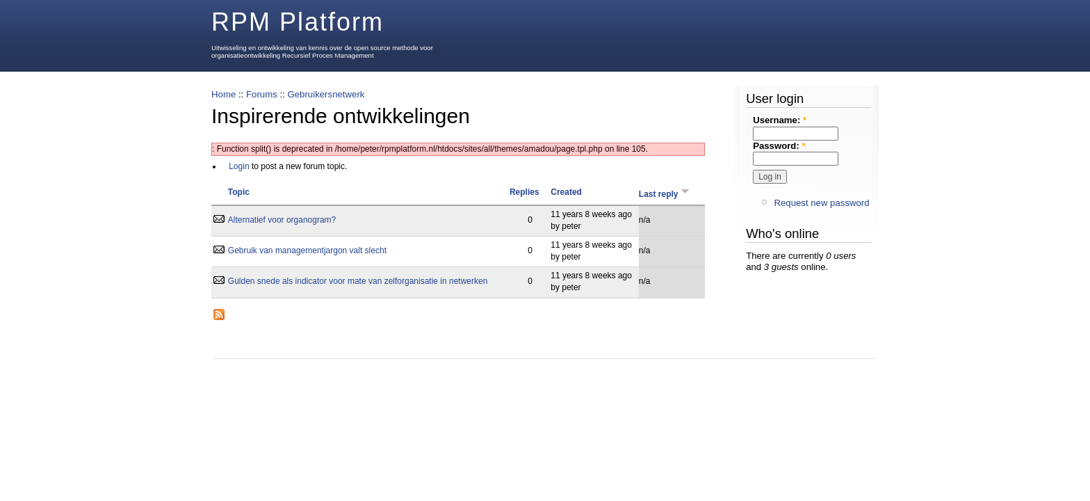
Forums (261, 94)
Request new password (821, 203)
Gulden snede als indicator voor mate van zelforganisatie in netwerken (358, 281)
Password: (779, 146)
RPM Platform (297, 22)
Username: (779, 120)
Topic (239, 192)
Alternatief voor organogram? (282, 220)
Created (566, 192)
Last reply (665, 194)
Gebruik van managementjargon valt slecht (307, 250)
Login (239, 166)
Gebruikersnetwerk (325, 94)
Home (223, 94)
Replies (524, 192)
